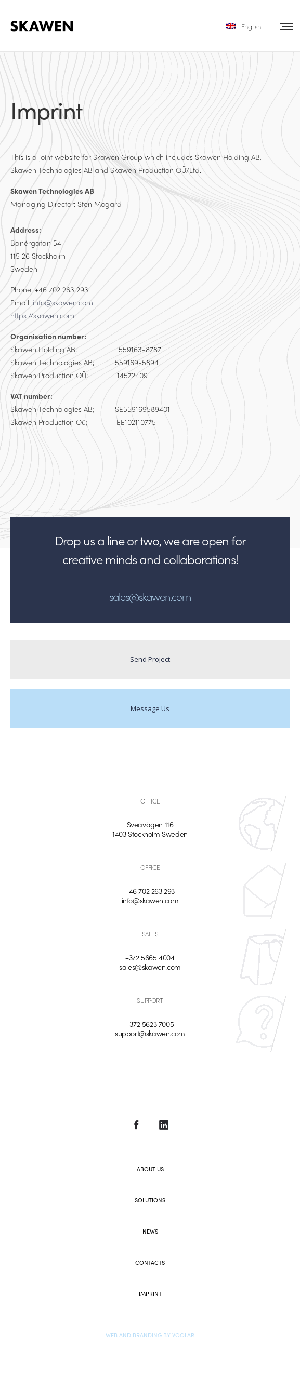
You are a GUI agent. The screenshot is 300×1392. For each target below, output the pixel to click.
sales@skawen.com (150, 966)
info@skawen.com (63, 302)
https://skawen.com (42, 315)
